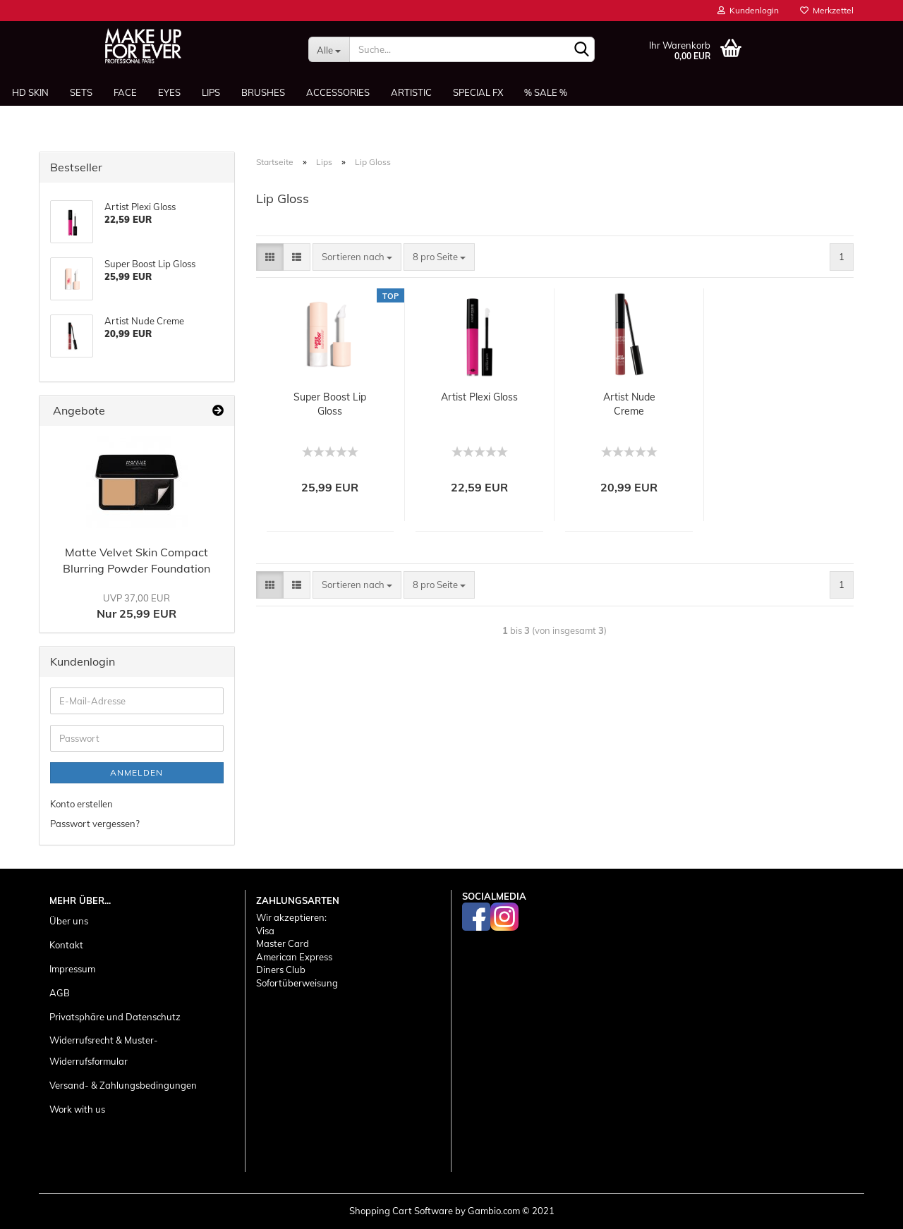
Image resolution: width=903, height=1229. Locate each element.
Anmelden (136, 772)
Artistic (411, 92)
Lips (211, 92)
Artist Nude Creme (629, 404)
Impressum (72, 968)
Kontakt (66, 944)
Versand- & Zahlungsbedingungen (123, 1085)
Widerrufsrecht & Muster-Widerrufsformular (103, 1050)
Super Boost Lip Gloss (329, 404)
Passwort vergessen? (95, 823)
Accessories (338, 92)
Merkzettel (827, 10)
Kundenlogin (748, 10)
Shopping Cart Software (401, 1210)
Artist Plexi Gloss (479, 397)
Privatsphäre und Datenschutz (115, 1016)
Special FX (478, 92)
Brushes (263, 92)
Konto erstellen (81, 803)
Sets (81, 92)
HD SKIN (30, 92)
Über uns (68, 921)
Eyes (169, 92)
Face (125, 92)
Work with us (77, 1109)
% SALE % (545, 92)
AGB (59, 992)
